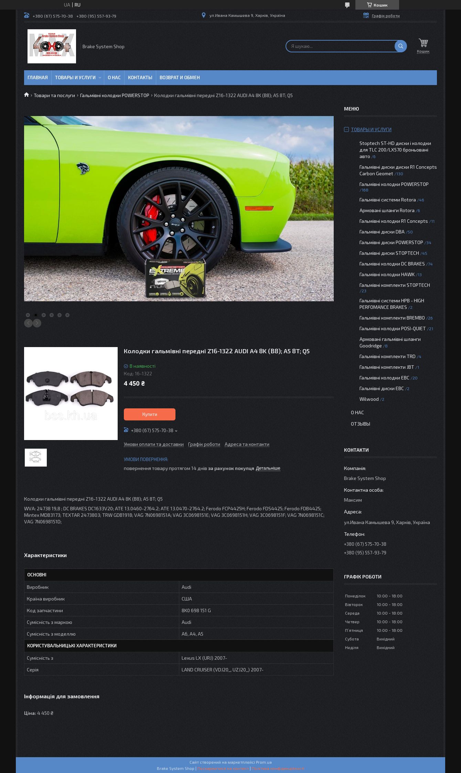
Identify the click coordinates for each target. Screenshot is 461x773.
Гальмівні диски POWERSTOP (391, 242)
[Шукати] (401, 46)
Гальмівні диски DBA (382, 231)
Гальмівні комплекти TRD (388, 356)
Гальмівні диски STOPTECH (389, 253)
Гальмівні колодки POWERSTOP (114, 95)
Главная (38, 77)
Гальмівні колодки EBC (384, 377)
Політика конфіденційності (278, 768)
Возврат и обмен (180, 77)
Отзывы (360, 424)
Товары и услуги (75, 77)
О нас (114, 77)
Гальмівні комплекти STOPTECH (395, 285)
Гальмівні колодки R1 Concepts (394, 221)
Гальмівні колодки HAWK (387, 274)
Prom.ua (264, 762)
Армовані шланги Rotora (387, 210)
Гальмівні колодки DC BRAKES (392, 264)
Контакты (140, 77)
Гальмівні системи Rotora (388, 199)
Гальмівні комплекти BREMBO (392, 318)
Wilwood (369, 399)
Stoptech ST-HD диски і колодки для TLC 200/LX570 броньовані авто (395, 149)
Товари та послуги (54, 95)
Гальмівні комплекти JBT (387, 367)
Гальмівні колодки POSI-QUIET (393, 328)
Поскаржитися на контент (223, 768)
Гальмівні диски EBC (382, 388)
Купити (149, 414)
